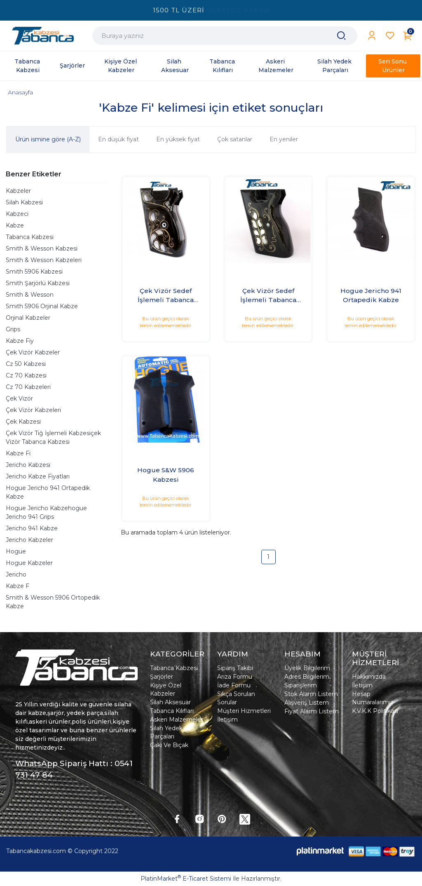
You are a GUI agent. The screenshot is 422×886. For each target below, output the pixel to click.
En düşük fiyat (118, 139)
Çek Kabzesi (23, 421)
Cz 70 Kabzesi (26, 375)
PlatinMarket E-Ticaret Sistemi (186, 878)
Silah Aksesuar (170, 702)
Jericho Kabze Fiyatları (38, 476)
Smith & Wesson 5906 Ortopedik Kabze (53, 602)
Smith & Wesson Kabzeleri (44, 260)
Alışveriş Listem (306, 702)
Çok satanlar (234, 139)
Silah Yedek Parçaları (166, 732)
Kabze (15, 225)
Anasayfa (20, 92)
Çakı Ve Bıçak (169, 745)
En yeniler (284, 139)
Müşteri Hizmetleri (244, 711)
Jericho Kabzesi (28, 465)
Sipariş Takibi (235, 668)
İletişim (227, 719)
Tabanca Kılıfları (172, 711)
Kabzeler (18, 191)
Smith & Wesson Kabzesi (41, 248)
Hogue (16, 551)
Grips (13, 329)
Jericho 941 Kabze (32, 528)
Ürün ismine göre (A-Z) (48, 139)
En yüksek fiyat (178, 139)
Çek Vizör (19, 398)
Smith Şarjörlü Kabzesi (38, 283)
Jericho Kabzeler (29, 540)
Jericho (16, 574)
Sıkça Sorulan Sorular (236, 698)
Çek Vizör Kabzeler (33, 352)
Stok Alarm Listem (311, 694)
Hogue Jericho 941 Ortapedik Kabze (48, 492)
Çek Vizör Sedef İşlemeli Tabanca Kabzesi (166, 296)
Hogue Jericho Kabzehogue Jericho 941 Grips (46, 512)
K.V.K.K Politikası (375, 711)
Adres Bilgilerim (306, 676)
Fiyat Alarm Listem (311, 711)
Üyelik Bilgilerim (307, 668)
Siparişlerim (300, 685)
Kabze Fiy (20, 341)
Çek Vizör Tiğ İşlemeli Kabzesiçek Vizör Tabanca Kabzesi (53, 437)
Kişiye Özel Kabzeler (165, 689)
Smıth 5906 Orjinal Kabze (42, 306)
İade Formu (234, 685)
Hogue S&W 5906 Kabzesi (165, 474)
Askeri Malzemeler (176, 719)
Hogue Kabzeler (29, 563)
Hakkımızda (369, 676)
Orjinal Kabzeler (28, 317)
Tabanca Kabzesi (30, 237)
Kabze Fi (18, 453)
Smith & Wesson (30, 294)
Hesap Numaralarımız (373, 698)
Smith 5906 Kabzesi (34, 271)
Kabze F (17, 586)
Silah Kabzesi (24, 202)
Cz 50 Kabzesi (26, 364)
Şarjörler (161, 676)
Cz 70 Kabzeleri (28, 387)
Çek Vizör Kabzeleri (33, 410)
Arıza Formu (234, 676)
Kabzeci (17, 214)
